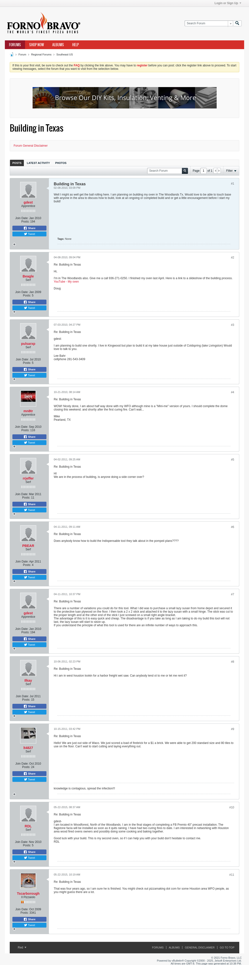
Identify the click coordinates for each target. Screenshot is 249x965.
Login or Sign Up (227, 3)
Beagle (28, 276)
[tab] (17, 163)
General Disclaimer (199, 947)
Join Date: (21, 218)
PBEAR (28, 546)
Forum (22, 54)
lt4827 (28, 748)
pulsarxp (28, 344)
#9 (232, 729)
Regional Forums (41, 54)
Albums (58, 44)
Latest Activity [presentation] (38, 162)
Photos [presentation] (60, 162)
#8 (232, 661)
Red (22, 947)
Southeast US (64, 54)
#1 (232, 183)
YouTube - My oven (66, 281)
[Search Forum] (209, 23)
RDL (28, 826)
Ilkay (28, 680)
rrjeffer (28, 478)
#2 (232, 257)
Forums (15, 44)
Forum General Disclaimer (31, 145)
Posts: (25, 221)
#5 (232, 459)
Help (75, 44)
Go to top (227, 947)
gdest (28, 202)
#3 (232, 325)
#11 (231, 874)
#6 (232, 527)
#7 (232, 594)
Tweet (29, 234)
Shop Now (36, 44)
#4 (232, 392)
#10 (231, 807)
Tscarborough (28, 893)
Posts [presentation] (16, 162)
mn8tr (28, 411)
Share (29, 228)
